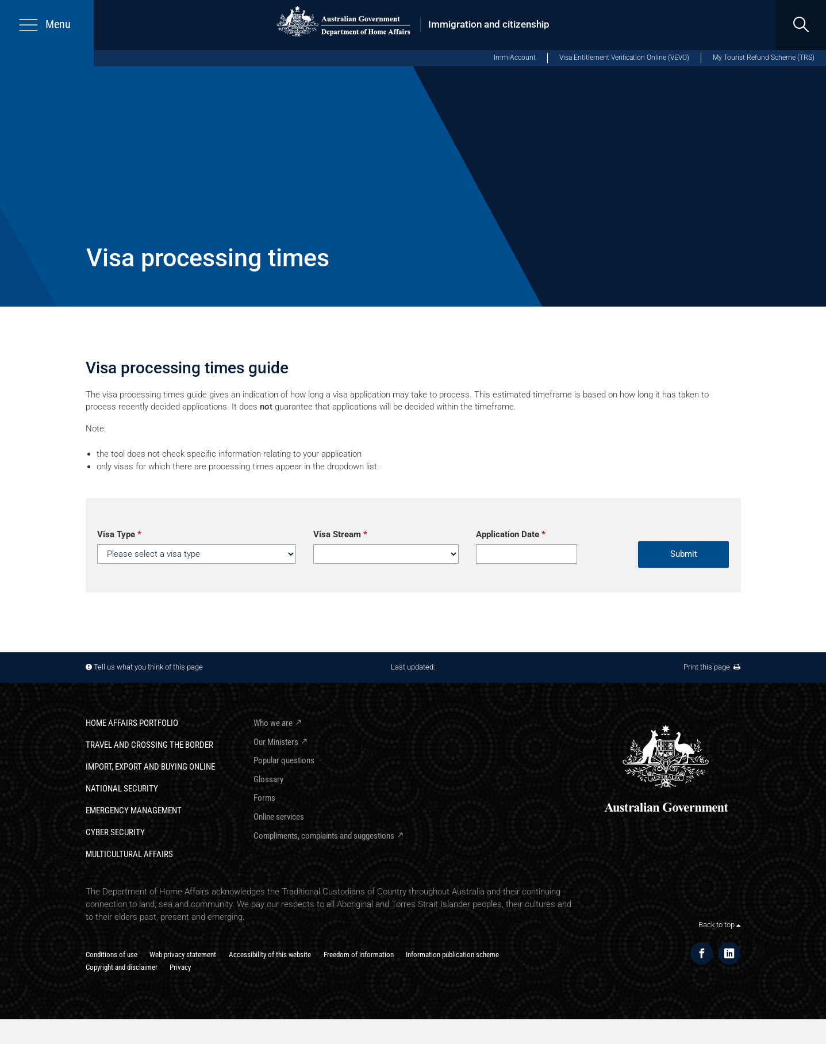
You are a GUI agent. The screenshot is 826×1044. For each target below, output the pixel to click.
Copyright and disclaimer (121, 967)
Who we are (273, 723)
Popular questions (283, 760)
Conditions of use (111, 954)
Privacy (180, 967)
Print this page (711, 667)
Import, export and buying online (150, 767)
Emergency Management (134, 810)
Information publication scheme (452, 954)
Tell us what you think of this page (148, 667)
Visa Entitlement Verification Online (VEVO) (624, 57)
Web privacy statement (182, 954)
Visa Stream (340, 534)
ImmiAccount (515, 57)
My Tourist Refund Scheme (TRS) (764, 57)
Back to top (719, 924)
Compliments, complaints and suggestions (323, 836)
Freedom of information (359, 954)
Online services (278, 817)
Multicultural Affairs (129, 854)
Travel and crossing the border (149, 745)
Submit (683, 554)
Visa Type (119, 534)
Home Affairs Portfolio (132, 723)
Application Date (510, 534)
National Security (122, 788)
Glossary (268, 779)
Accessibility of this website (270, 954)
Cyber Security (115, 832)
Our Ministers (275, 742)
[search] (801, 25)
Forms (264, 798)
